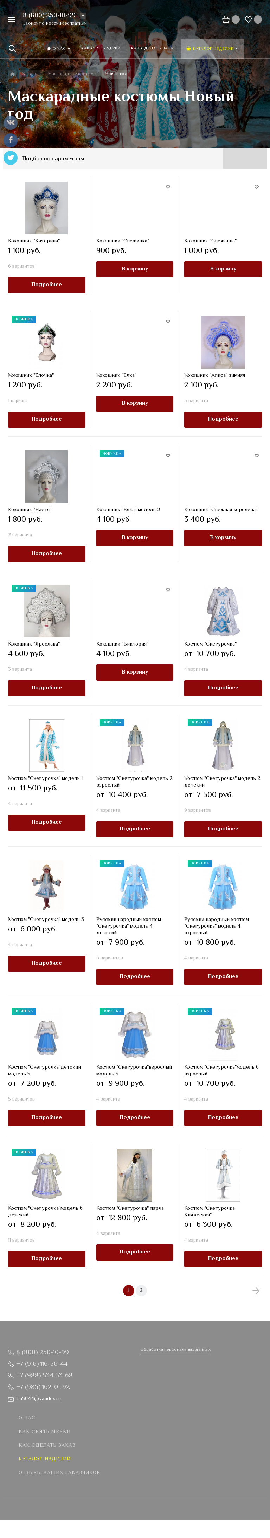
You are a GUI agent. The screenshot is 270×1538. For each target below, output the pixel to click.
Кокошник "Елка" (116, 375)
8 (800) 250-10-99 (49, 16)
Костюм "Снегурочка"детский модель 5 (44, 1070)
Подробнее (46, 285)
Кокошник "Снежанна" (210, 241)
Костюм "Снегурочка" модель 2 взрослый (134, 782)
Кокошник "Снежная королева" (220, 510)
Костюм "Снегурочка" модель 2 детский (222, 782)
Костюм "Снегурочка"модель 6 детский (45, 1211)
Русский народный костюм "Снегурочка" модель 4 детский (128, 926)
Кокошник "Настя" (29, 510)
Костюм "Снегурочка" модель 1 (45, 778)
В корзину (135, 269)
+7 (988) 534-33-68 (44, 1376)
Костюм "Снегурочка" (210, 644)
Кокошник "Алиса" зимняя (214, 375)
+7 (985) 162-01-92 (43, 1387)
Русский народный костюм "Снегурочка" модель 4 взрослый (216, 926)
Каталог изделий (45, 1459)
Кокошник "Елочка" (31, 375)
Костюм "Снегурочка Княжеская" (209, 1211)
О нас (27, 1418)
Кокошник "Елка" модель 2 (128, 510)
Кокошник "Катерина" (34, 241)
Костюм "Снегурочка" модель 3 (46, 919)
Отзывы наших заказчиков (59, 1473)
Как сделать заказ (47, 1446)
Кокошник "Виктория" (122, 644)
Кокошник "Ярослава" (34, 644)
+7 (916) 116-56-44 (42, 1364)
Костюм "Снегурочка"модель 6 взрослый (221, 1070)
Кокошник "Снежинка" (122, 241)
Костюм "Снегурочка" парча (130, 1208)
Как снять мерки (45, 1432)
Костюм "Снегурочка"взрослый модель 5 (134, 1070)
